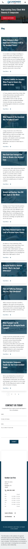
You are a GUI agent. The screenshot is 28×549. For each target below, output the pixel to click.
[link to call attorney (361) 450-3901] (3, 2)
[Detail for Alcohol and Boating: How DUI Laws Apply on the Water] (14, 206)
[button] (25, 2)
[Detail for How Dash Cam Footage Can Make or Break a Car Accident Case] (14, 169)
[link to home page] (14, 2)
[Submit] (14, 441)
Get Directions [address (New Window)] (10, 517)
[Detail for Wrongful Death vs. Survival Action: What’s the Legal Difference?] (14, 272)
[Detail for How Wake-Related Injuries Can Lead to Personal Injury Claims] (14, 243)
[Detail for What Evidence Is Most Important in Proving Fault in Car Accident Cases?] (14, 55)
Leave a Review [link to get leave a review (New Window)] (10, 513)
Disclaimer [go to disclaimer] (14, 528)
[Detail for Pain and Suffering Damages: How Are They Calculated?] (14, 301)
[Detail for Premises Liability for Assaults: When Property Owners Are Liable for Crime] (14, 94)
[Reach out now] (8, 18)
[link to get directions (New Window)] (14, 485)
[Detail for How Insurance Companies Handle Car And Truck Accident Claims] (14, 375)
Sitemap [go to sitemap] (22, 527)
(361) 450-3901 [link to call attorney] (10, 490)
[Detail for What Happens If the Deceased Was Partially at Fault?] (14, 131)
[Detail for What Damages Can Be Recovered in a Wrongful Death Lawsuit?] (14, 338)
